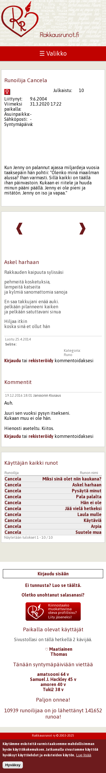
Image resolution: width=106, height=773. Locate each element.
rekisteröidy (41, 360)
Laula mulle (89, 514)
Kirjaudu (12, 360)
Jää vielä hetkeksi (83, 508)
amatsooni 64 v (53, 674)
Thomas (58, 654)
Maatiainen (58, 649)
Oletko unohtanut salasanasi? (53, 594)
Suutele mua (88, 532)
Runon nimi (89, 473)
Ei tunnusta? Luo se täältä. (53, 585)
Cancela (13, 478)
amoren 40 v (53, 684)
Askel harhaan (86, 484)
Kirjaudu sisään (53, 573)
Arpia (96, 526)
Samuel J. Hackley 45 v (53, 679)
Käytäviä (92, 520)
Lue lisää (83, 756)
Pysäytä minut (86, 490)
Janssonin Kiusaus (47, 395)
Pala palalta (88, 496)
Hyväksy (12, 766)
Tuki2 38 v (53, 689)
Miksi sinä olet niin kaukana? (71, 478)
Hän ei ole (91, 502)
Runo (68, 355)
